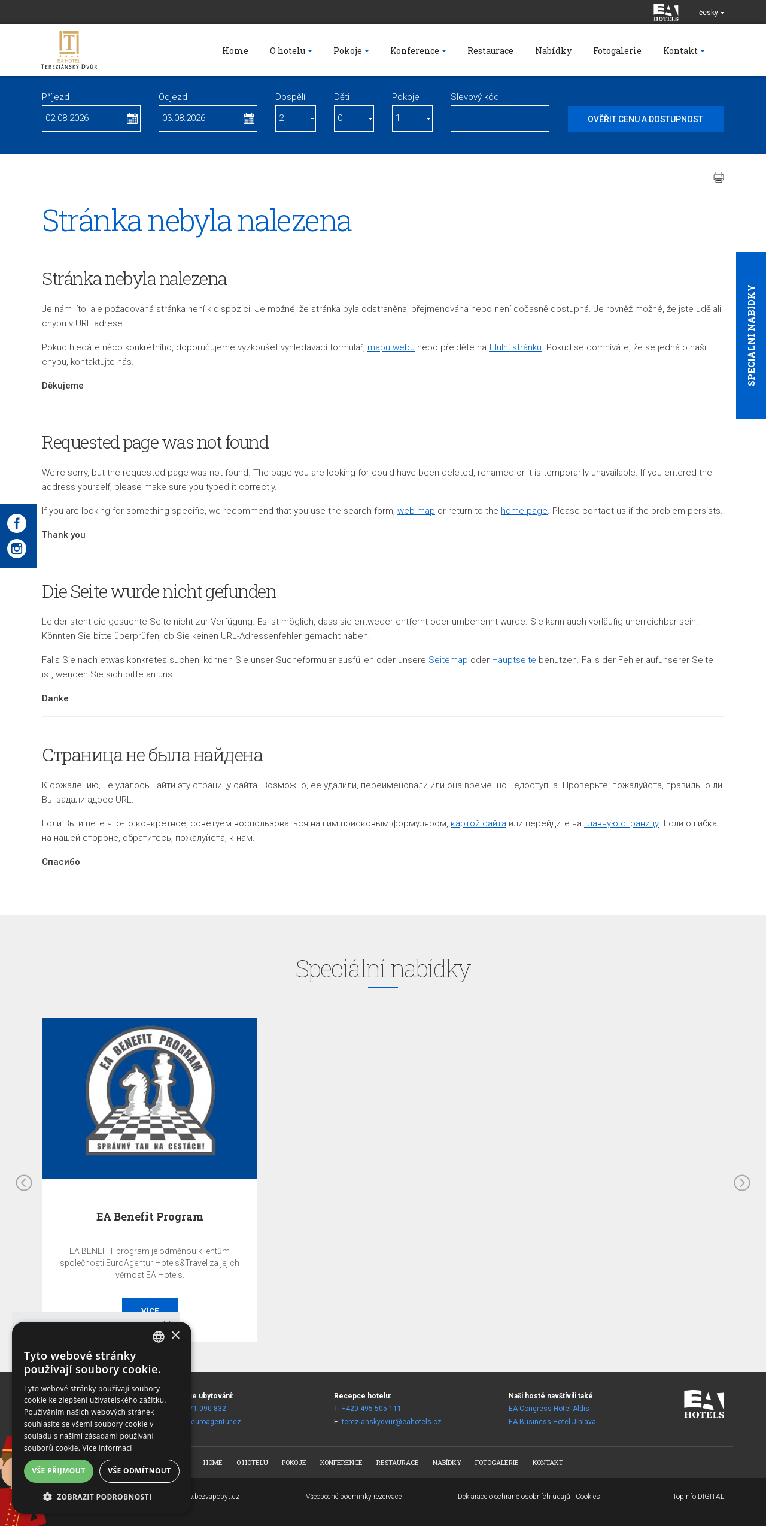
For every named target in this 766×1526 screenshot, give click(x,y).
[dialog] (102, 1418)
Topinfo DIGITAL (698, 1496)
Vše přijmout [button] (58, 1471)
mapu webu (391, 347)
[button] (102, 1496)
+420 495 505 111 (372, 1408)
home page (524, 510)
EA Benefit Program (149, 1216)
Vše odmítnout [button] (139, 1471)
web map (416, 510)
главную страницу (621, 823)
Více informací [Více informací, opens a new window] (107, 1448)
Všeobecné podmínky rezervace (354, 1496)
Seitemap (448, 660)
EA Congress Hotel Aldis (549, 1408)
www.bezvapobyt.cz (208, 1496)
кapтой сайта (478, 823)
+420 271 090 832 (196, 1408)
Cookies (588, 1496)
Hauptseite (514, 660)
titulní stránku (515, 347)
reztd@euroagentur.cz (203, 1422)
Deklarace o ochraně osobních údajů (514, 1496)
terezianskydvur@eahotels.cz (392, 1422)
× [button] (175, 1335)
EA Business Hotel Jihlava (552, 1422)
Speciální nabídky (751, 335)
